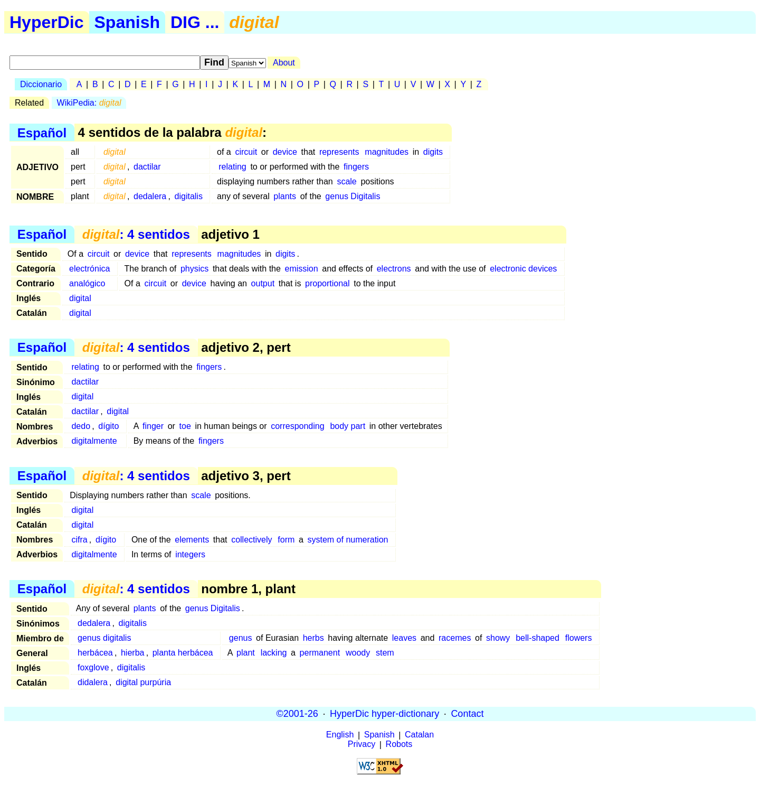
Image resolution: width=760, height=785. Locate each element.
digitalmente (94, 440)
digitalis (189, 196)
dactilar (147, 166)
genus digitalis (104, 637)
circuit (246, 151)
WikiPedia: (89, 102)
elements (192, 539)
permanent (320, 652)
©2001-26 (297, 713)
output (262, 283)
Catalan (419, 735)
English (340, 735)
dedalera (150, 196)
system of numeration (348, 539)
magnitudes (386, 151)
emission (301, 268)
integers (190, 554)
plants (284, 196)
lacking (274, 652)
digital (80, 298)
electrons (394, 268)
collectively (251, 539)
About (284, 62)
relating (232, 166)
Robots (399, 744)
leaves (404, 637)
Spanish (127, 22)
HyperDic (47, 22)
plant (245, 652)
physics (194, 268)
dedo (80, 426)
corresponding (297, 426)
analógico (87, 283)
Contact (467, 713)
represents (339, 151)
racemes (455, 637)
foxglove (93, 667)
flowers (578, 637)
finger (153, 426)
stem (385, 652)
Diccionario (41, 84)
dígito (108, 426)
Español (41, 132)
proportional (327, 283)
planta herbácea (183, 652)
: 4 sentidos (136, 234)
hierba (132, 652)
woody (358, 652)
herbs (313, 637)
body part (347, 426)
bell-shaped (537, 637)
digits (433, 151)
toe (185, 426)
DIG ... (194, 22)
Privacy (361, 744)
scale (346, 181)
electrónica (89, 268)
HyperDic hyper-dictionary (384, 713)
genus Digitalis (352, 196)
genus (240, 637)
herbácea (95, 652)
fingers (356, 166)
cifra (79, 539)
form (286, 539)
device (285, 151)
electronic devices (523, 268)
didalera (93, 682)
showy (498, 637)
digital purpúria (143, 682)
